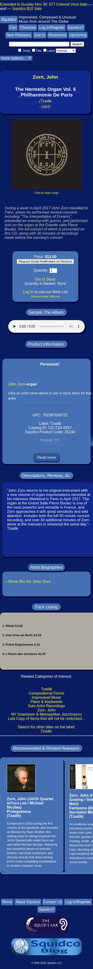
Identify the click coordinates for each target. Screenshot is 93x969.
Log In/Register (52, 28)
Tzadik (46, 689)
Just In (39, 35)
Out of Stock (45, 279)
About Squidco (28, 902)
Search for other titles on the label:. (46, 729)
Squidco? (76, 28)
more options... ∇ (16, 58)
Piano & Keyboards (46, 702)
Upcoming (77, 35)
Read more (46, 457)
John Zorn (16, 384)
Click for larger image (46, 192)
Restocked (57, 35)
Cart (12, 28)
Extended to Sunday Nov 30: (43, 4)
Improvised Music (46, 697)
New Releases (19, 35)
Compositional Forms (46, 693)
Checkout (28, 28)
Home (7, 902)
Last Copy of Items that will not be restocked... (46, 719)
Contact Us (52, 902)
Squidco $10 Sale (27, 9)
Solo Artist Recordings (46, 706)
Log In (28, 292)
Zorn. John (46, 710)
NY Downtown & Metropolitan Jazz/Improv (46, 714)
